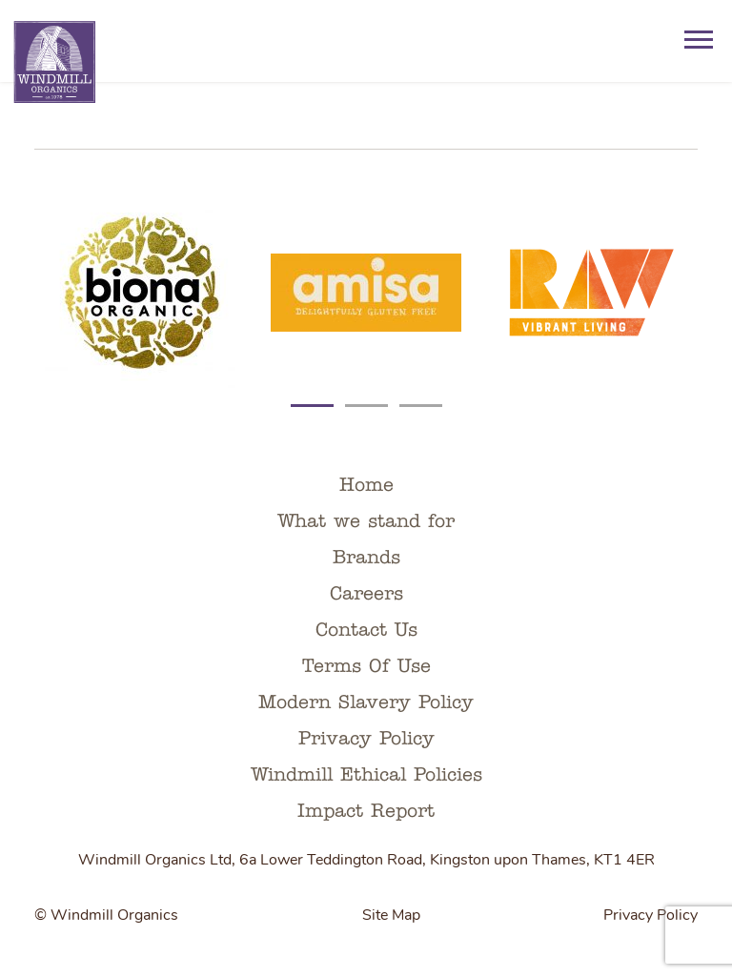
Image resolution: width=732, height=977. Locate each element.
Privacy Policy (366, 739)
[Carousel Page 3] (420, 397)
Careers (366, 594)
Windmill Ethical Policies (366, 775)
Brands (366, 558)
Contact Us (366, 631)
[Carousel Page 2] (366, 397)
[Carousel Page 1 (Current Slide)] (312, 397)
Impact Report (366, 812)
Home (366, 486)
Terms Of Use (366, 667)
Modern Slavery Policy (366, 703)
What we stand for (366, 522)
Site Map (391, 916)
